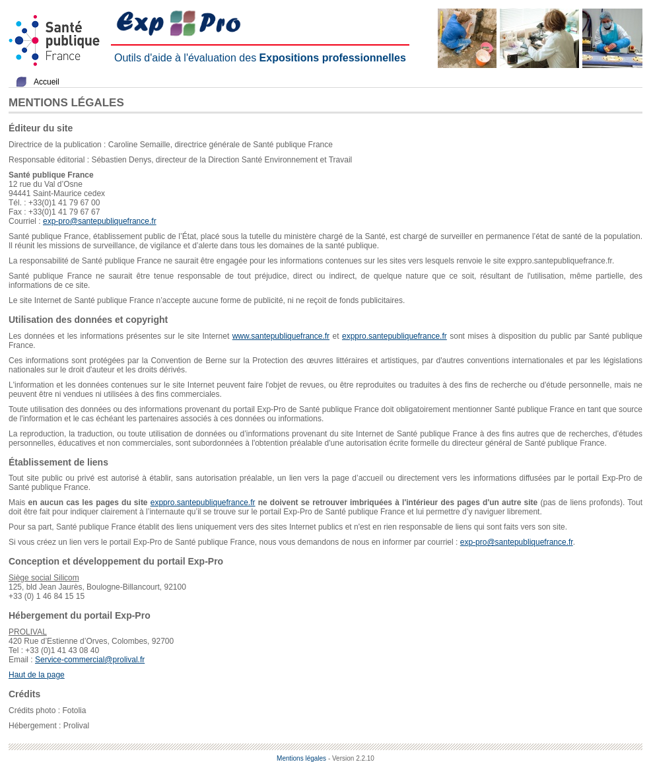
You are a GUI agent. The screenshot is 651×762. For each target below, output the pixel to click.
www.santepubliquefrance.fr (280, 336)
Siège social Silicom (44, 577)
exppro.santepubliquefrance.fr (394, 336)
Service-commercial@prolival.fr (90, 659)
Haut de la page (37, 674)
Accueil (46, 82)
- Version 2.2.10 (351, 758)
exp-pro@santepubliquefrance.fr (99, 221)
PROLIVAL (28, 632)
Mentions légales (301, 758)
